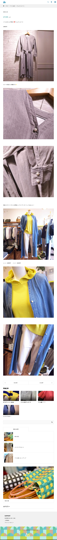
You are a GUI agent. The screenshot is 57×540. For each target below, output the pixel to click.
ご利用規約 (7, 520)
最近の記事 (15, 429)
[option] (28, 484)
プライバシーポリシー (9, 522)
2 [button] (27, 497)
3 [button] (28, 497)
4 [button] (29, 497)
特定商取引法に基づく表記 (10, 518)
